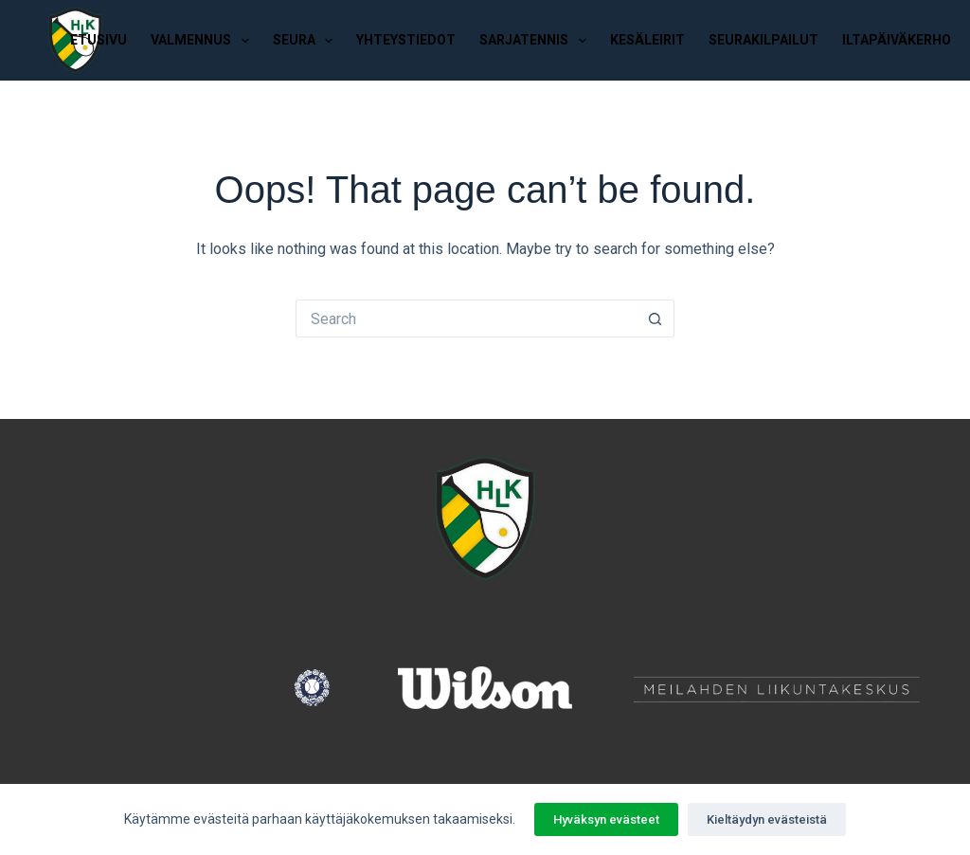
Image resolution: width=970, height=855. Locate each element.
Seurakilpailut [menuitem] (763, 39)
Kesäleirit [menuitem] (647, 39)
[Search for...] (466, 318)
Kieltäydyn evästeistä (767, 819)
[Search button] (655, 318)
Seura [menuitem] (307, 40)
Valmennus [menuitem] (204, 40)
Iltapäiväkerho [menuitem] (896, 39)
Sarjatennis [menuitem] (536, 40)
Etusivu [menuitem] (98, 39)
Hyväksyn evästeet (606, 819)
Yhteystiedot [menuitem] (406, 39)
